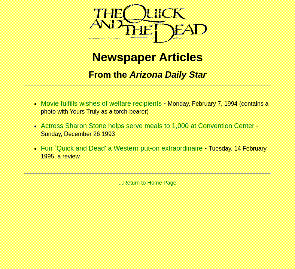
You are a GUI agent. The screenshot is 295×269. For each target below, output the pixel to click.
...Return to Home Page (147, 183)
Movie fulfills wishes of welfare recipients (101, 103)
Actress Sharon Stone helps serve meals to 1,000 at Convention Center (147, 126)
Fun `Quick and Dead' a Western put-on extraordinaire (122, 148)
